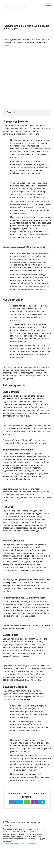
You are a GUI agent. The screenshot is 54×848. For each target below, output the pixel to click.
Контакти (7, 843)
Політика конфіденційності (24, 843)
